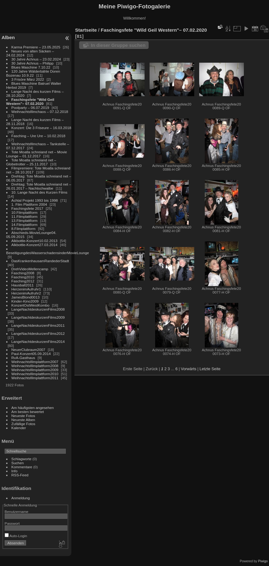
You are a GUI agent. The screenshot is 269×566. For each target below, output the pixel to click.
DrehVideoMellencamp (29, 269)
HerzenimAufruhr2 (26, 293)
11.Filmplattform (24, 216)
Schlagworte (21, 459)
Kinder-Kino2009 (25, 301)
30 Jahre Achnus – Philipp (32, 63)
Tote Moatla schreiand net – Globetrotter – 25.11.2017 (31, 162)
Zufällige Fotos (23, 424)
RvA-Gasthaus (23, 358)
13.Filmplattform (24, 220)
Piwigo (263, 561)
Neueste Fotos (23, 416)
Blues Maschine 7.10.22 (31, 67)
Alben (8, 37)
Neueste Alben (23, 420)
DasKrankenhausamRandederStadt (40, 261)
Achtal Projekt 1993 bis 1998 (34, 200)
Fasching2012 (22, 281)
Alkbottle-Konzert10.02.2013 (34, 241)
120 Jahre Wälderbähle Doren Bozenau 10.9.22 (33, 73)
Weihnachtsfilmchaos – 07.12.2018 (39, 112)
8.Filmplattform (23, 229)
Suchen (17, 463)
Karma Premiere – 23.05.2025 (36, 47)
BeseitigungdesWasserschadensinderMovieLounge (47, 253)
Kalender (18, 428)
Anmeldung (20, 498)
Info (14, 471)
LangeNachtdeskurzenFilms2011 (38, 325)
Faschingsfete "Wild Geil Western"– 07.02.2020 (30, 101)
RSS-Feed (20, 475)
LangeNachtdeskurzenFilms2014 (38, 341)
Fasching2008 (22, 273)
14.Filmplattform (24, 224)
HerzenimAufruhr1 (26, 289)
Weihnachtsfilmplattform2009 (35, 370)
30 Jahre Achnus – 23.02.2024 (36, 59)
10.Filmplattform (24, 212)
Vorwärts (188, 368)
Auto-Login (16, 536)
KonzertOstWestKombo (30, 305)
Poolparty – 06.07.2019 (30, 108)
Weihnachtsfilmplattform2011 (35, 378)
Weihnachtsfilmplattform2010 (35, 374)
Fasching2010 (22, 277)
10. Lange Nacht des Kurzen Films (39, 192)
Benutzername (17, 512)
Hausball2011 (22, 285)
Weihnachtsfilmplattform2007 (35, 362)
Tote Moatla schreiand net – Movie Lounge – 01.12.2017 (36, 154)
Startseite (86, 30)
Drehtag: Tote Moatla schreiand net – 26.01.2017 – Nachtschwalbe (38, 186)
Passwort (12, 523)
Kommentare (21, 467)
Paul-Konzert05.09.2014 (31, 354)
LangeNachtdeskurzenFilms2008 (38, 309)
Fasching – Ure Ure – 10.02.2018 (38, 136)
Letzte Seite (210, 368)
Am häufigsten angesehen (32, 408)
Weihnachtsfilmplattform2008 (35, 366)
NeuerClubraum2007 (28, 350)
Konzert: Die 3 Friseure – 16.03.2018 (41, 128)
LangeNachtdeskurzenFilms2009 (38, 317)
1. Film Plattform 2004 (29, 204)
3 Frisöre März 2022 (27, 79)
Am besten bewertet (27, 412)
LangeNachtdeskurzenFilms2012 (38, 333)
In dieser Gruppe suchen (118, 45)
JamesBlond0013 (25, 297)
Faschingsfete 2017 (27, 208)
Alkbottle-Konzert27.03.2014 (34, 245)
